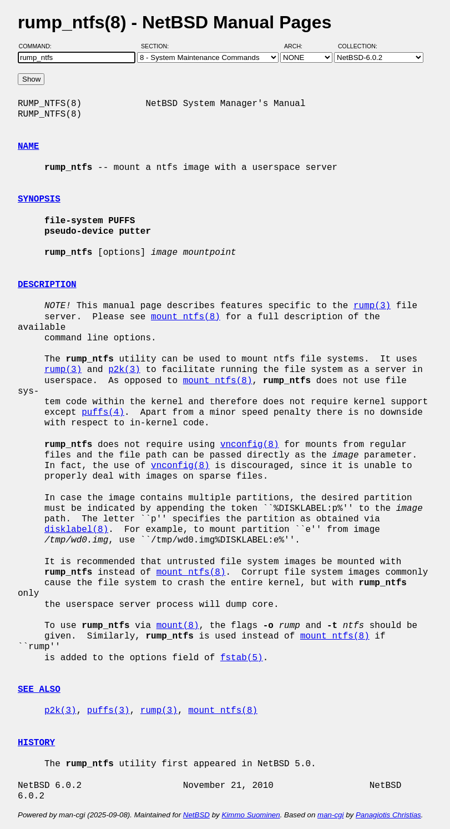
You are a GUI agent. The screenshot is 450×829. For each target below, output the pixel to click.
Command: (38, 46)
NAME (28, 146)
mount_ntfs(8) (185, 317)
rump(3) (372, 306)
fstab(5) (241, 658)
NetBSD (196, 815)
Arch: (298, 46)
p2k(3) (124, 370)
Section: (157, 46)
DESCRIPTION (47, 285)
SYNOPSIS (39, 199)
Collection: (357, 46)
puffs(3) (108, 711)
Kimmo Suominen (250, 815)
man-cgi (330, 815)
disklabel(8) (76, 530)
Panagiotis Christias (388, 815)
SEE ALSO (39, 690)
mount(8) (177, 626)
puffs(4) (103, 412)
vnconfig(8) (249, 445)
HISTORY (36, 743)
